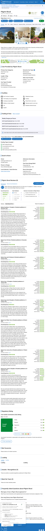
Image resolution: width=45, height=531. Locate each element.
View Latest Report (6, 439)
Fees (8, 22)
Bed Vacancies (29, 22)
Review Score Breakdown (12, 181)
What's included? (16, 111)
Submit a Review (39, 181)
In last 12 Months (17, 194)
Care (6, 22)
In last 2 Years (16, 196)
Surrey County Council (5, 169)
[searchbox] (34, 6)
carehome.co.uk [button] (5, 529)
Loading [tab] (2, 458)
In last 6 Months (16, 192)
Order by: (2, 201)
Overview (2, 22)
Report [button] (10, 207)
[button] (16, 2)
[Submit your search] (42, 6)
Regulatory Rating (22, 22)
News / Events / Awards (36, 22)
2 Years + (15, 197)
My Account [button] (4, 528)
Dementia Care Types (29, 68)
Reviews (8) (16, 22)
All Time (15, 190)
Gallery (11, 22)
